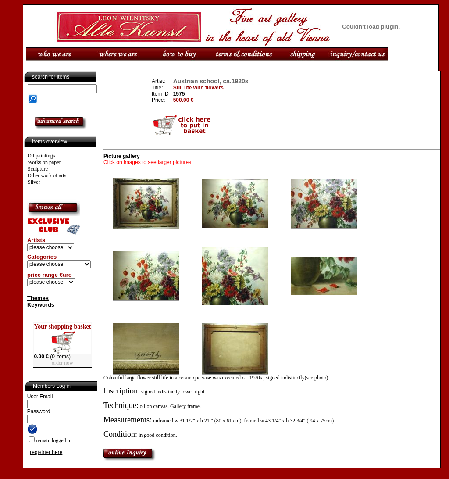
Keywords (40, 304)
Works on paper (44, 162)
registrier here (46, 452)
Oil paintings (41, 156)
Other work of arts (47, 175)
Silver (34, 182)
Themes (38, 298)
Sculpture (38, 169)
